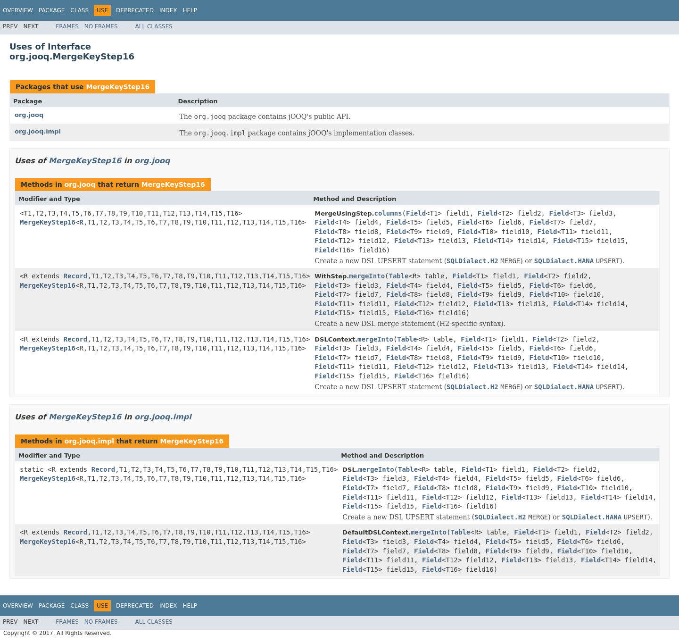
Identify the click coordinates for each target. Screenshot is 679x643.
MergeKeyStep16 (117, 87)
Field (416, 213)
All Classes (154, 26)
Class (79, 10)
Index (168, 10)
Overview (18, 10)
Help (189, 10)
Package (52, 10)
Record (76, 276)
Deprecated (135, 10)
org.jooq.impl (38, 131)
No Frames (101, 26)
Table (399, 276)
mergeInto (367, 276)
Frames (67, 26)
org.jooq (29, 114)
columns (388, 213)
